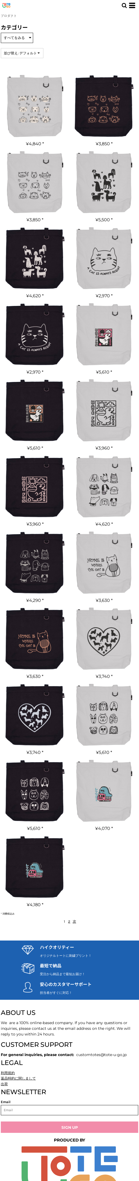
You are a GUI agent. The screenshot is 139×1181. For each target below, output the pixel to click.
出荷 (4, 1084)
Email (6, 1102)
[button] (124, 5)
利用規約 (8, 1073)
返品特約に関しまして (18, 1078)
